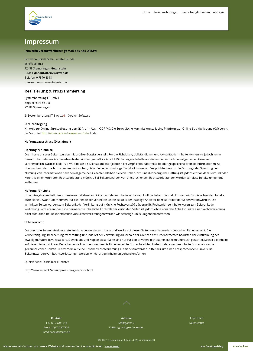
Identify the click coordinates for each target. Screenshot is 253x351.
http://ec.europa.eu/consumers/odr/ (66, 133)
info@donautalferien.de (56, 332)
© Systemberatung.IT (39, 115)
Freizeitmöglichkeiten (195, 12)
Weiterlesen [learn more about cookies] (112, 346)
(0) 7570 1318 (59, 322)
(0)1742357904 (60, 327)
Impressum (196, 318)
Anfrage (218, 12)
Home (147, 12)
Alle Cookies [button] (240, 346)
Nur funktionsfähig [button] (212, 346)
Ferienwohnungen (166, 12)
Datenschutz (196, 322)
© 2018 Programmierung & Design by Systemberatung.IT (126, 340)
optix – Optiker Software (73, 115)
